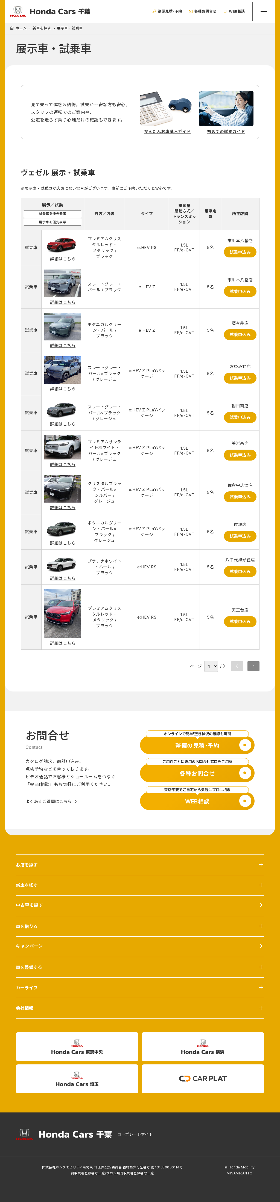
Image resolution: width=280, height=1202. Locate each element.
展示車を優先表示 (52, 222)
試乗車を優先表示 (52, 214)
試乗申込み (239, 252)
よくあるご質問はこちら (48, 801)
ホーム (21, 28)
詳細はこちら (62, 259)
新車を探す (42, 28)
